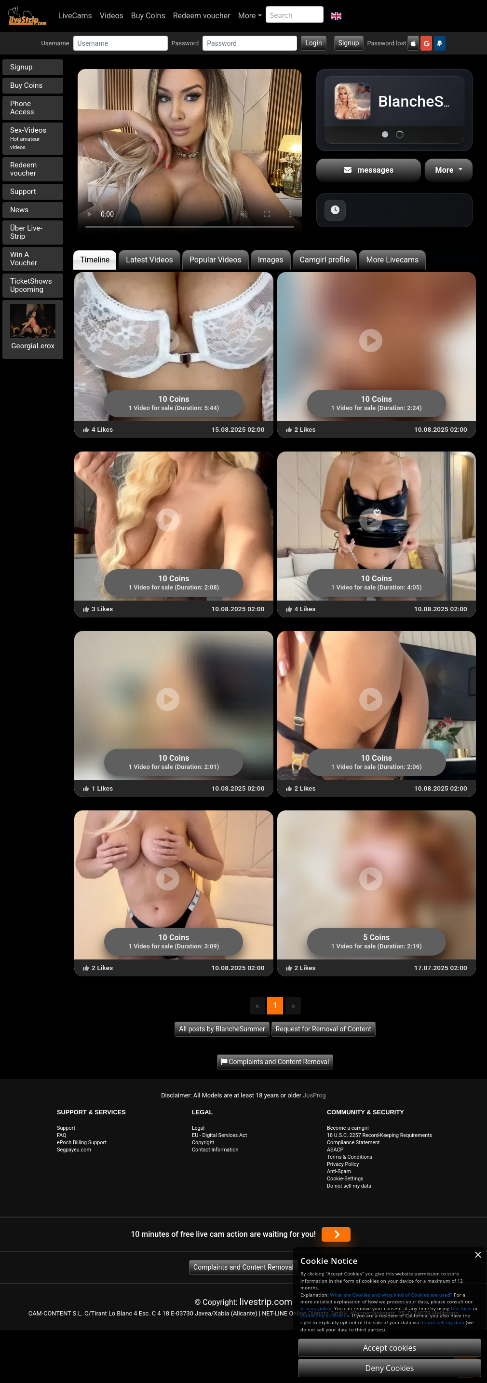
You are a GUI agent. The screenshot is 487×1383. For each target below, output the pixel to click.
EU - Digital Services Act (219, 1135)
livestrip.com (266, 1301)
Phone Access (22, 107)
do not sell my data (442, 1322)
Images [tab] (271, 259)
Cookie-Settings (345, 1179)
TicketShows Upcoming (31, 285)
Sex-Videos (28, 138)
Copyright (203, 1142)
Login (313, 43)
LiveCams (75, 15)
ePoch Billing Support (82, 1142)
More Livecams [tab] (392, 259)
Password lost (386, 43)
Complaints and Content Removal (243, 1267)
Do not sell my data (349, 1186)
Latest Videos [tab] (149, 259)
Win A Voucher (23, 258)
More (247, 15)
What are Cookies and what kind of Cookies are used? (391, 1295)
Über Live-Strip (26, 232)
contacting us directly (324, 1316)
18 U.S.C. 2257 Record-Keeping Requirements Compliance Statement (379, 1139)
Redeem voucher (201, 15)
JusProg (314, 1095)
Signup (348, 43)
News (19, 209)
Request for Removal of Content (323, 1029)
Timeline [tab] (94, 259)
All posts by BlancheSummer (222, 1029)
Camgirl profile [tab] (325, 259)
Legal (198, 1128)
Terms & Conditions (349, 1157)
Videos (111, 15)
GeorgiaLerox (32, 346)
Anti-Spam (339, 1171)
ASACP (335, 1150)
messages (368, 170)
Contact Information (215, 1150)
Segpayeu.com (74, 1150)
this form (461, 1308)
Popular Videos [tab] (215, 259)
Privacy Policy (343, 1164)
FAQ (62, 1135)
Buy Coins (148, 15)
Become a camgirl (348, 1128)
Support (23, 191)
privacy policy (315, 1308)
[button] (336, 16)
